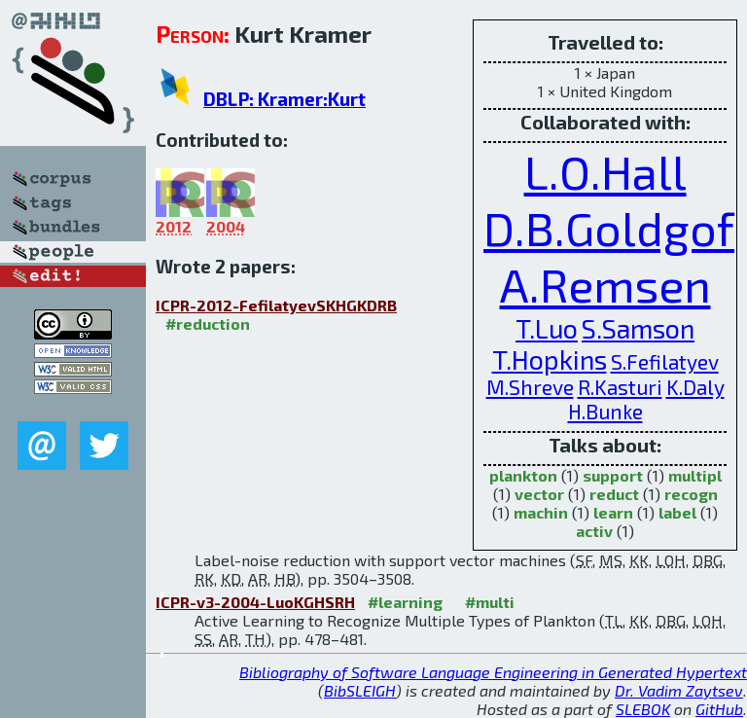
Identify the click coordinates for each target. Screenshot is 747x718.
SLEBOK (643, 709)
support (613, 475)
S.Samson (638, 327)
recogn (691, 494)
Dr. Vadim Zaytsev (679, 690)
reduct (614, 494)
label (677, 512)
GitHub (719, 709)
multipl (695, 475)
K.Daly (695, 387)
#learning (405, 601)
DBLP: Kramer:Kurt (284, 99)
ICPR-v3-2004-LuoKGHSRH (255, 601)
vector (539, 494)
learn (613, 512)
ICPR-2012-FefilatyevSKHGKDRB (276, 305)
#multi (490, 601)
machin (541, 512)
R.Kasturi (620, 387)
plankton (523, 475)
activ (594, 530)
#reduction (207, 323)
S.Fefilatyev (665, 361)
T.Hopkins (549, 359)
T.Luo (547, 327)
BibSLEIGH (360, 690)
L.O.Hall (605, 171)
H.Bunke (605, 411)
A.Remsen (605, 284)
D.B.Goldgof (608, 227)
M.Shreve (530, 387)
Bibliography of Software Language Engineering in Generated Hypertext (493, 672)
